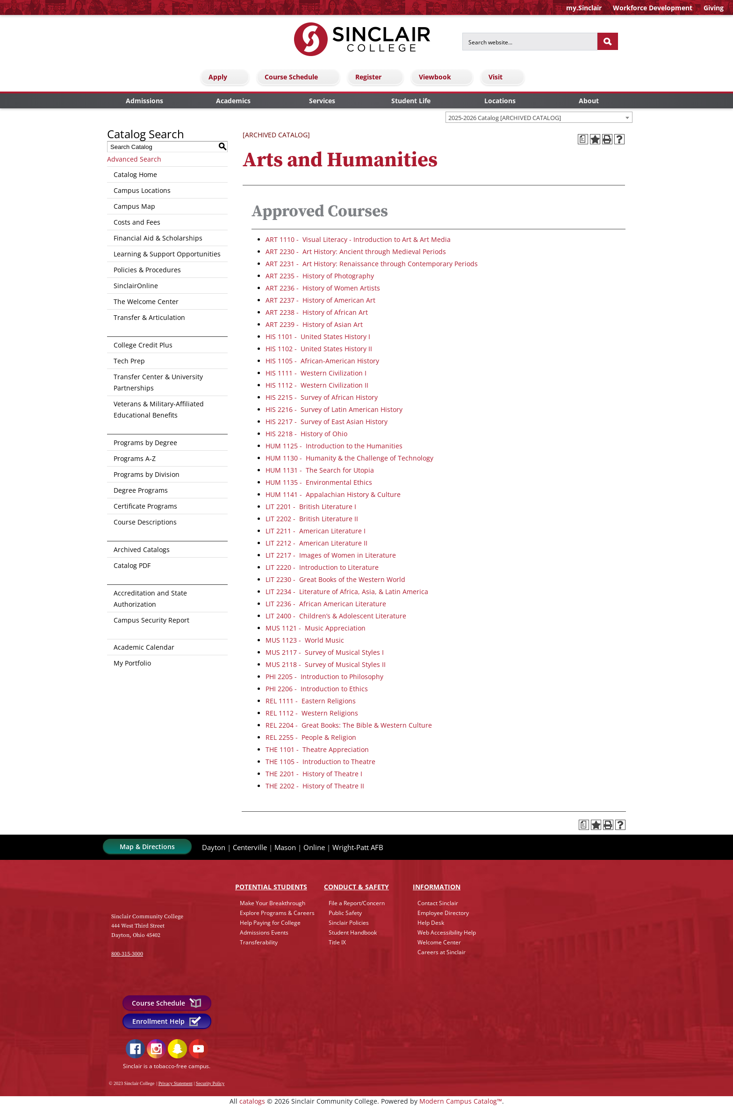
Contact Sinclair (437, 903)
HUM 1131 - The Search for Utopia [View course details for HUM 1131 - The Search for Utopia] (320, 470)
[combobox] (539, 117)
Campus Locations (142, 190)
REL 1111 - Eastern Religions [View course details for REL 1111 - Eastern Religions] (311, 700)
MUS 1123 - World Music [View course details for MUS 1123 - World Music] (305, 640)
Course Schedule (300, 77)
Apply (226, 77)
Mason (285, 847)
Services (322, 100)
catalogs (252, 1101)
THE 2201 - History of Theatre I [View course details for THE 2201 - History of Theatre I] (314, 773)
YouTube (198, 1048)
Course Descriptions (145, 522)
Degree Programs (141, 490)
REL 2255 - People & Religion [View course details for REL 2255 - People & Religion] (311, 737)
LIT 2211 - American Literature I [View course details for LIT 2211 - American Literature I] (316, 530)
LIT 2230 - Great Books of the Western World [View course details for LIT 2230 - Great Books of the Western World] (335, 579)
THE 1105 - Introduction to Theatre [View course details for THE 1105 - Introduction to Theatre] (320, 761)
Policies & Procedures (147, 269)
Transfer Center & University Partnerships (158, 382)
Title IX (337, 942)
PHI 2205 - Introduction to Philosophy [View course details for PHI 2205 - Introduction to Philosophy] (324, 676)
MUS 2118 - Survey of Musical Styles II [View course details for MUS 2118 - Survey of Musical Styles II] (326, 664)
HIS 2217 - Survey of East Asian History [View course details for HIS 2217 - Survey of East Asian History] (327, 421)
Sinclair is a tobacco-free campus (166, 1066)
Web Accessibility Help (446, 932)
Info (436, 886)
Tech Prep (129, 360)
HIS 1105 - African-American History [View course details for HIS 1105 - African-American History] (322, 360)
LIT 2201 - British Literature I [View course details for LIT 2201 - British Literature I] (311, 506)
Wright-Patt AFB (357, 847)
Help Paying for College (270, 923)
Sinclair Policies (349, 923)
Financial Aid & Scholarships (158, 238)
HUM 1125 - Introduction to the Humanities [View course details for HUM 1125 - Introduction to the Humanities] (334, 445)
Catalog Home (135, 174)
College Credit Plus (143, 344)
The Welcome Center (146, 301)
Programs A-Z (135, 458)
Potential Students (271, 886)
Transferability (259, 942)
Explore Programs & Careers (277, 913)
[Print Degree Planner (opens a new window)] (583, 139)
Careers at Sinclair (441, 952)
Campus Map (134, 206)
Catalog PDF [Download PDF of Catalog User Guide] (132, 565)
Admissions (144, 100)
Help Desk (430, 923)
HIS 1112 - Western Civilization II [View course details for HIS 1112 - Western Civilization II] (317, 385)
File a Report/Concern (357, 903)
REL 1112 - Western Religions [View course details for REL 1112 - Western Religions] (312, 713)
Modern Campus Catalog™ (460, 1101)
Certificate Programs (145, 506)
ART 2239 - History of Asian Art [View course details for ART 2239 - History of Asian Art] (314, 324)
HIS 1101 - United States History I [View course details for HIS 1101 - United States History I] (318, 336)
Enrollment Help (166, 1021)
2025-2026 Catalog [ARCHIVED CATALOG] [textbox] (504, 117)
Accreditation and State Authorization (150, 598)
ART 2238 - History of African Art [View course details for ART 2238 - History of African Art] (317, 312)
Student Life (411, 100)
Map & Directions (147, 846)
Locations (500, 100)
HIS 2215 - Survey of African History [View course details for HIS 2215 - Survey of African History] (322, 397)
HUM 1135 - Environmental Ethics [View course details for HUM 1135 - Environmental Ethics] (319, 482)
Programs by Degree (145, 442)
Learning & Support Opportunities (167, 253)
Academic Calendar (144, 647)
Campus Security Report (151, 620)
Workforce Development (652, 7)
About (589, 100)
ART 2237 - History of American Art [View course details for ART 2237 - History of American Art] (320, 300)
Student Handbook (353, 932)
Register (376, 77)
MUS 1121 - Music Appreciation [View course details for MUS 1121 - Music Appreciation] (316, 628)
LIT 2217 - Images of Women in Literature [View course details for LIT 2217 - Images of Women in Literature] (331, 555)
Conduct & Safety (356, 886)
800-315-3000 (127, 953)
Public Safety (345, 913)
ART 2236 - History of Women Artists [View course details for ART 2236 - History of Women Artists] (323, 288)
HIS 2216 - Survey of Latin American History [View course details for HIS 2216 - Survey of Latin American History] (334, 409)
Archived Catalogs (142, 549)
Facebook (135, 1048)
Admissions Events (264, 932)
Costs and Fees (137, 222)
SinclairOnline (136, 285)
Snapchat (177, 1048)
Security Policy (210, 1083)
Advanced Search (134, 159)
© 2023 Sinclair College (131, 1083)
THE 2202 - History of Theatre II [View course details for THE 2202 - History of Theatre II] (315, 785)
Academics (233, 100)
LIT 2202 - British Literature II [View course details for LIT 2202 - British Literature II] (312, 518)
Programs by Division (147, 474)
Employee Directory (443, 913)
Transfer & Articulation (149, 317)
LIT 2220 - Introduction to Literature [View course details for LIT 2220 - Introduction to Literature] (322, 567)
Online (314, 847)
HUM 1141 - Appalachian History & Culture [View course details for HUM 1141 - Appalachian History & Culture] (333, 494)
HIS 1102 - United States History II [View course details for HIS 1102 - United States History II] (319, 348)
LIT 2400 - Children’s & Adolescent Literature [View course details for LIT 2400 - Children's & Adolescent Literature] (336, 615)
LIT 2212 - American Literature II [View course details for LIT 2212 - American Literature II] (316, 543)
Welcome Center (439, 942)
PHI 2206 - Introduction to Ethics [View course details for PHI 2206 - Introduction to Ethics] (317, 688)
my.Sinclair (584, 7)
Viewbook (443, 77)
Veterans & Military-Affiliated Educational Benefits (159, 409)
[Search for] (529, 41)
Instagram (156, 1048)
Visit (504, 77)
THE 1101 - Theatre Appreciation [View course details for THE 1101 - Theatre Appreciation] (317, 749)
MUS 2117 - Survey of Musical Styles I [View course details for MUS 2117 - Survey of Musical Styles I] (325, 652)
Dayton (213, 847)
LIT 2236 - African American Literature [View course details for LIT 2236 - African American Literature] (326, 603)
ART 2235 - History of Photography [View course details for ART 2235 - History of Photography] (320, 275)
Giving (714, 7)
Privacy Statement (175, 1083)
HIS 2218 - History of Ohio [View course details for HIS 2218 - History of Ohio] (306, 433)
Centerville (250, 847)
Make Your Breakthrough (272, 903)
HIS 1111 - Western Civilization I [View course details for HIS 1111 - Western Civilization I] (316, 373)
